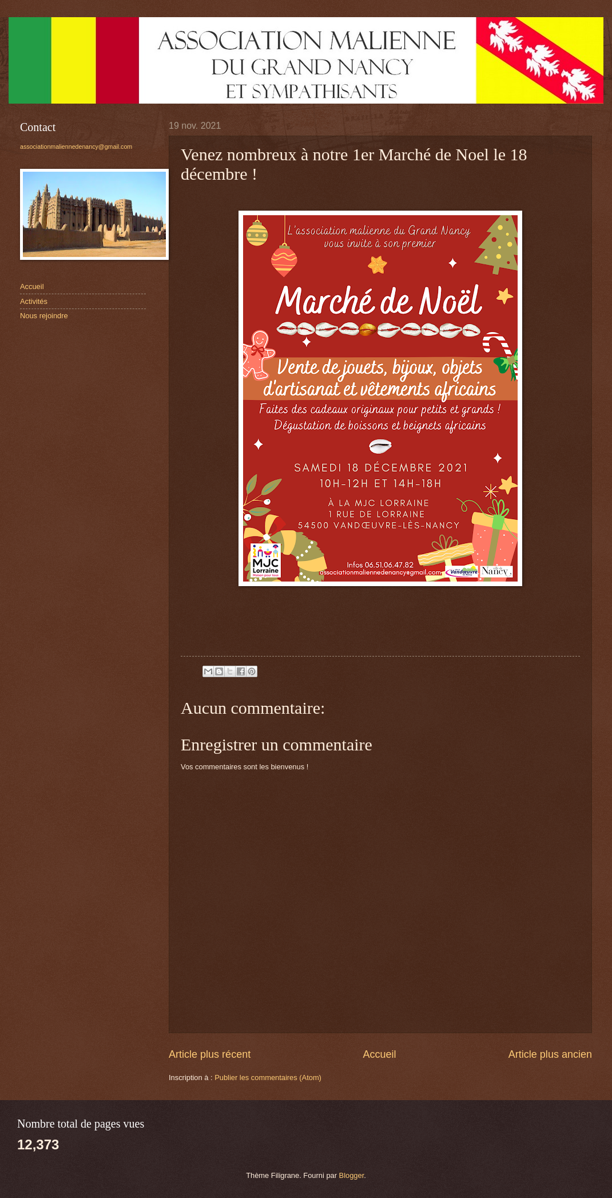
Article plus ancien (550, 1054)
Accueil (379, 1054)
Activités (33, 301)
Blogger (351, 1175)
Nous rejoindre (44, 315)
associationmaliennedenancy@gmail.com (76, 146)
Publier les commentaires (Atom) (267, 1077)
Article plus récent (210, 1054)
